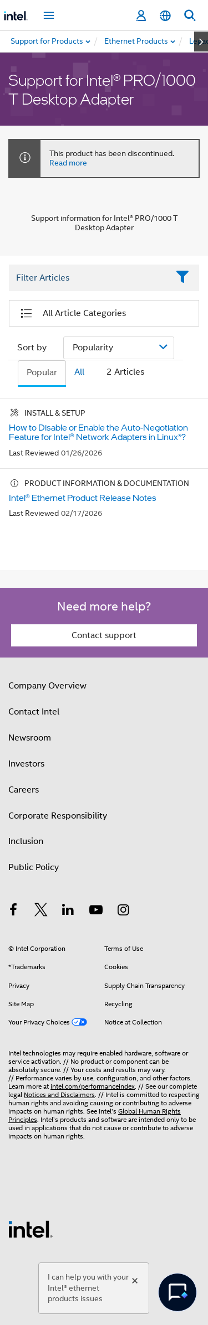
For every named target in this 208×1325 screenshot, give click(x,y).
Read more (68, 163)
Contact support (104, 635)
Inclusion (25, 841)
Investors (26, 763)
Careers (23, 789)
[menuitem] (136, 41)
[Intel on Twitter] (41, 912)
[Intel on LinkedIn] (68, 912)
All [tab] (79, 371)
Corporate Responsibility (57, 815)
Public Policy (33, 867)
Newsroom (29, 737)
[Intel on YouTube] (96, 912)
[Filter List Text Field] (89, 278)
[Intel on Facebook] (13, 912)
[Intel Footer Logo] (30, 1228)
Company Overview (47, 685)
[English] (165, 16)
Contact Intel (33, 711)
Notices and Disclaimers (59, 1094)
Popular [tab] (42, 372)
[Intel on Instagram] (123, 912)
